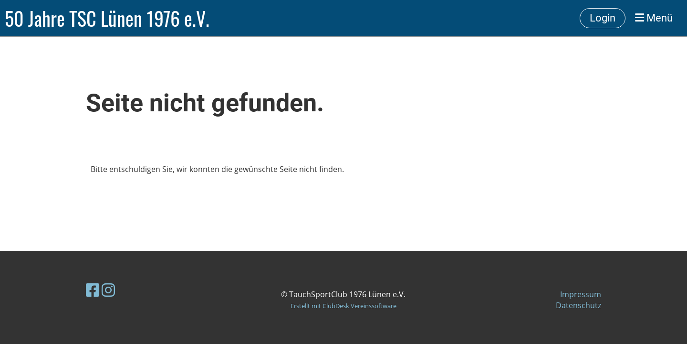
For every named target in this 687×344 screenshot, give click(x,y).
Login (602, 18)
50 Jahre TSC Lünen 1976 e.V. (107, 18)
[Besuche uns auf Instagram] (108, 290)
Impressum (580, 294)
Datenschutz (578, 305)
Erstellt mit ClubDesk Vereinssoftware (343, 305)
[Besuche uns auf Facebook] (92, 290)
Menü (654, 18)
